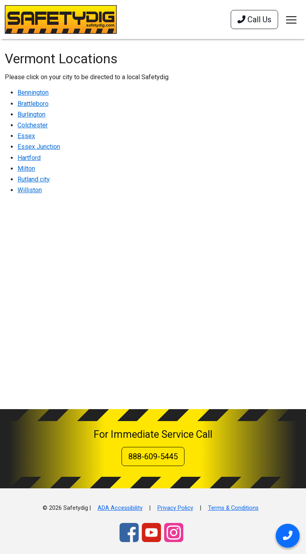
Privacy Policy (175, 508)
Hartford (29, 158)
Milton (26, 168)
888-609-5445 (153, 456)
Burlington (31, 114)
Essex (26, 136)
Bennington (33, 92)
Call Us (254, 19)
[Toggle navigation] (291, 19)
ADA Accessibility (120, 508)
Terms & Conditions (233, 508)
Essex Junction (39, 146)
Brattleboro (33, 103)
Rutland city (34, 179)
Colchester (33, 125)
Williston (30, 190)
